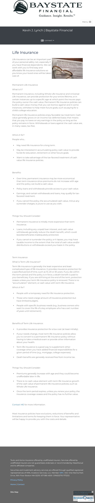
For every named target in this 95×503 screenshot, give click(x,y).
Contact (20, 484)
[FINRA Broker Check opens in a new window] (83, 496)
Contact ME (18, 404)
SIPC (61, 473)
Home (13, 484)
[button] (87, 22)
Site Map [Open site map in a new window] (14, 492)
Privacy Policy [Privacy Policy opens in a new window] (16, 480)
